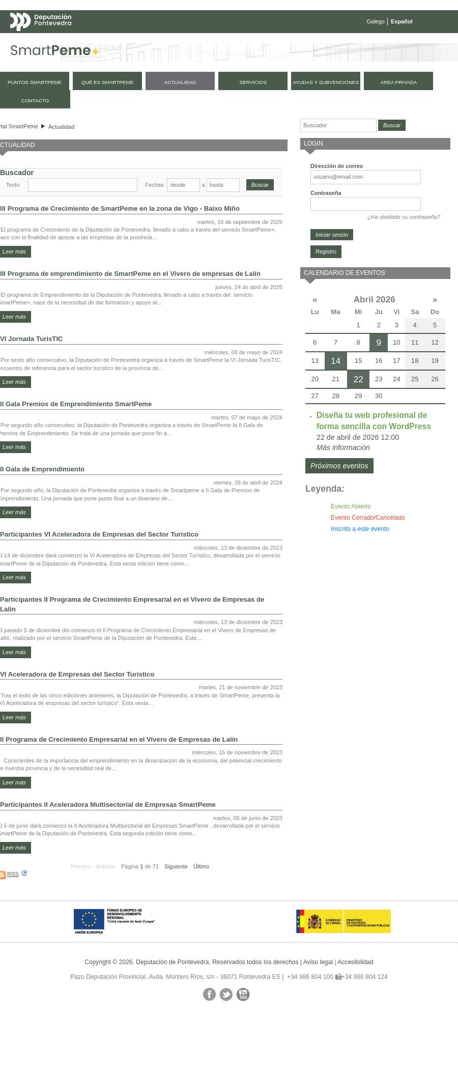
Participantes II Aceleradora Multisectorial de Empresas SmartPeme (108, 804)
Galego (376, 21)
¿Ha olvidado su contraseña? (403, 217)
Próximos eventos (339, 466)
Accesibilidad (355, 962)
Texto (12, 185)
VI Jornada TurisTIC (31, 339)
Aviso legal (318, 962)
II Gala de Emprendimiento (42, 469)
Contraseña (325, 193)
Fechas (154, 185)
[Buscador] (338, 125)
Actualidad (61, 127)
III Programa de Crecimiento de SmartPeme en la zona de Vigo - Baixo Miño (120, 208)
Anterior (106, 866)
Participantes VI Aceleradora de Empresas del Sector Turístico (99, 534)
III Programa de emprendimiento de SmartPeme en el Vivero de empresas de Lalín (130, 273)
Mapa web (111, 42)
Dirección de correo (336, 166)
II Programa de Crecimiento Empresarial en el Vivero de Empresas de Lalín (119, 739)
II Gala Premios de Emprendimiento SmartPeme (76, 404)
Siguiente (176, 866)
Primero (81, 866)
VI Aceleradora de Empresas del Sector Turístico (77, 674)
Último (201, 866)
